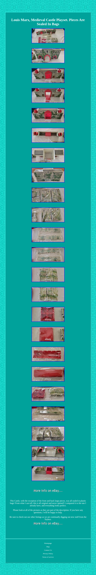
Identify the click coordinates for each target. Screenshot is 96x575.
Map (48, 547)
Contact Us (48, 550)
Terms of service (48, 557)
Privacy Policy (48, 554)
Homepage (48, 543)
